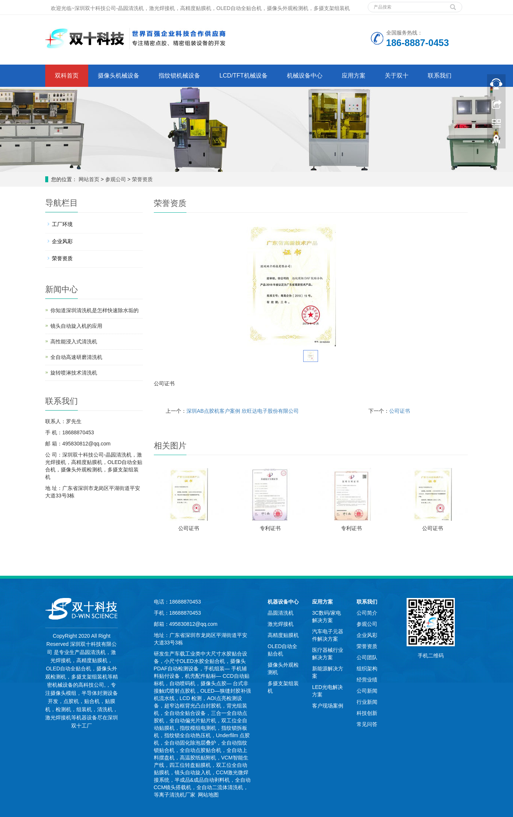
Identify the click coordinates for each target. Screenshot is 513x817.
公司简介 (367, 613)
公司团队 (367, 657)
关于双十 (396, 75)
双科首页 (67, 75)
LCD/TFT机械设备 (243, 75)
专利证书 (270, 528)
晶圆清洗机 (281, 613)
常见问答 (367, 724)
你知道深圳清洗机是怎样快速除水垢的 (94, 310)
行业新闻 (367, 702)
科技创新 (367, 713)
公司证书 (399, 411)
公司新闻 (367, 691)
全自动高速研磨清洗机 (76, 357)
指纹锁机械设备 (179, 75)
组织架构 (367, 668)
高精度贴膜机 (283, 635)
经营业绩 (367, 680)
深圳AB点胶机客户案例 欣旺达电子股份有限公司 (242, 411)
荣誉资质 (141, 179)
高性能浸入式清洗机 (73, 341)
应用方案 (353, 75)
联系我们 (439, 75)
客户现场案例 (327, 706)
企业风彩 (62, 241)
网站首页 (89, 179)
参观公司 (116, 179)
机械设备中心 (304, 75)
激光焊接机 (281, 624)
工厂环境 (62, 224)
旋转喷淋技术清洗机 (73, 373)
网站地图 (208, 795)
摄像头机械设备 (118, 75)
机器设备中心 (283, 602)
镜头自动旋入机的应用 (76, 326)
